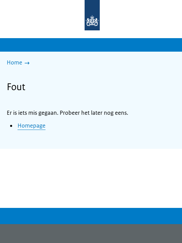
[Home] (20, 63)
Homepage (32, 125)
